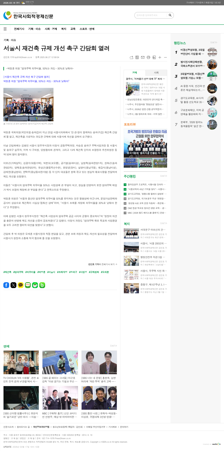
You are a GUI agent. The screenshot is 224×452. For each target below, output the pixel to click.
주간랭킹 (130, 176)
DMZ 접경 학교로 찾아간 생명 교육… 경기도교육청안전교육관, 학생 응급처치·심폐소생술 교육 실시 (147, 208)
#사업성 (83, 272)
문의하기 (124, 426)
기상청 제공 (29, 4)
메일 (142, 57)
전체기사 (19, 29)
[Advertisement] (60, 320)
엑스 (13, 285)
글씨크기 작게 (165, 57)
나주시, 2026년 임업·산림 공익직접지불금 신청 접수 (146, 109)
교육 (72, 29)
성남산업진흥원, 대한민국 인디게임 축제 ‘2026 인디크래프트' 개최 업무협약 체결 (146, 99)
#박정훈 (41, 272)
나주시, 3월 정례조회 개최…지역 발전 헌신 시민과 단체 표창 (146, 114)
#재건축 (7, 272)
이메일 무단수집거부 (95, 426)
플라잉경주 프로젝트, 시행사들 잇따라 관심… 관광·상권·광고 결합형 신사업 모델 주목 (147, 184)
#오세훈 (105, 272)
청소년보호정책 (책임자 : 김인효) (68, 426)
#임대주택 (18, 272)
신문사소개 (8, 426)
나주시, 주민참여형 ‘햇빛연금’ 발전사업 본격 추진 (146, 104)
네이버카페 (35, 285)
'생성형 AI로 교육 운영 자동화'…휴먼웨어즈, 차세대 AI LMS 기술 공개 (147, 203)
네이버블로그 (28, 285)
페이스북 (6, 285)
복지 (63, 29)
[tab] (135, 73)
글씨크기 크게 (159, 57)
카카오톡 (21, 285)
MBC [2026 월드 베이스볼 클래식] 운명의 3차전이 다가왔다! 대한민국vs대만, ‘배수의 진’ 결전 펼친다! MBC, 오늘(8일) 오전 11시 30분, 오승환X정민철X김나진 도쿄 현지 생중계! (147, 212)
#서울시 (51, 272)
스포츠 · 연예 (87, 29)
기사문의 (199, 2)
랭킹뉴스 (180, 43)
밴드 (42, 285)
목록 (137, 57)
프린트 (148, 57)
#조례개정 (62, 272)
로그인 (218, 2)
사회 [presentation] (156, 72)
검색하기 (170, 15)
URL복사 (131, 57)
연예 (6, 346)
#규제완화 (94, 272)
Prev (128, 143)
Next (163, 143)
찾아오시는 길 (23, 426)
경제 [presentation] (134, 72)
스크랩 (154, 57)
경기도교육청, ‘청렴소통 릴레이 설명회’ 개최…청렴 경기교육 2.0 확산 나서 (147, 193)
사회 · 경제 (51, 29)
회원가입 (209, 2)
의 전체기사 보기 (101, 264)
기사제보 (190, 2)
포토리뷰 (130, 124)
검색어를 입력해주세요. (147, 15)
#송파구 (73, 272)
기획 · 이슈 (34, 29)
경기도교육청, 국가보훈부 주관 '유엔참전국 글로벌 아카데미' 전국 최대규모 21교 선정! (147, 198)
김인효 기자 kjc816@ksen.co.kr (17, 57)
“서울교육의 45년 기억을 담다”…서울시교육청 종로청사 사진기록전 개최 (147, 189)
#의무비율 (30, 272)
